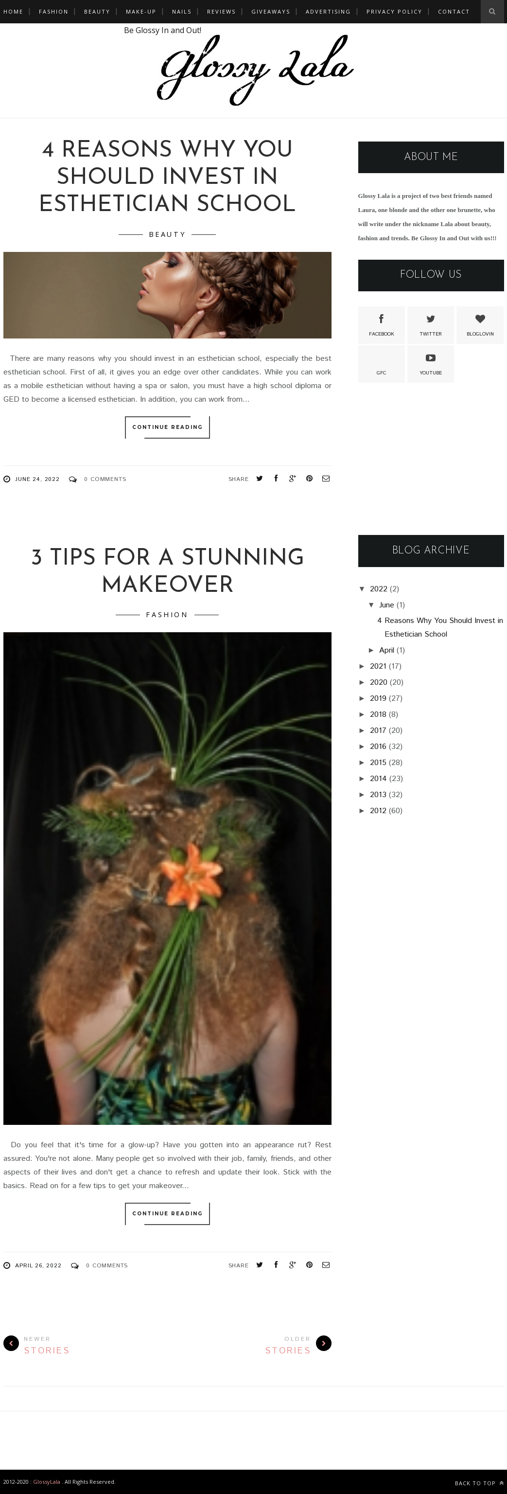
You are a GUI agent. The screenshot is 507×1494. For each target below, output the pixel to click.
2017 (378, 730)
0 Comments (105, 479)
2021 (378, 666)
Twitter (431, 324)
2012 (378, 811)
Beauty (97, 11)
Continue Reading (167, 427)
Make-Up (141, 11)
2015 (378, 762)
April (386, 650)
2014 (378, 778)
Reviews (221, 11)
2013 (378, 794)
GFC (381, 363)
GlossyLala (47, 1481)
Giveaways (270, 11)
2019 (378, 698)
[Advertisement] (431, 459)
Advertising (328, 11)
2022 (378, 589)
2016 (378, 746)
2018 (378, 714)
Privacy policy (394, 11)
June (386, 605)
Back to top (479, 1483)
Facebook (381, 324)
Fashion (54, 11)
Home (13, 11)
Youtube (431, 363)
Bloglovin (480, 324)
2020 (378, 682)
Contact (454, 11)
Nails (182, 11)
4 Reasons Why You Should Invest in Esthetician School (167, 178)
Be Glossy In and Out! (162, 30)
